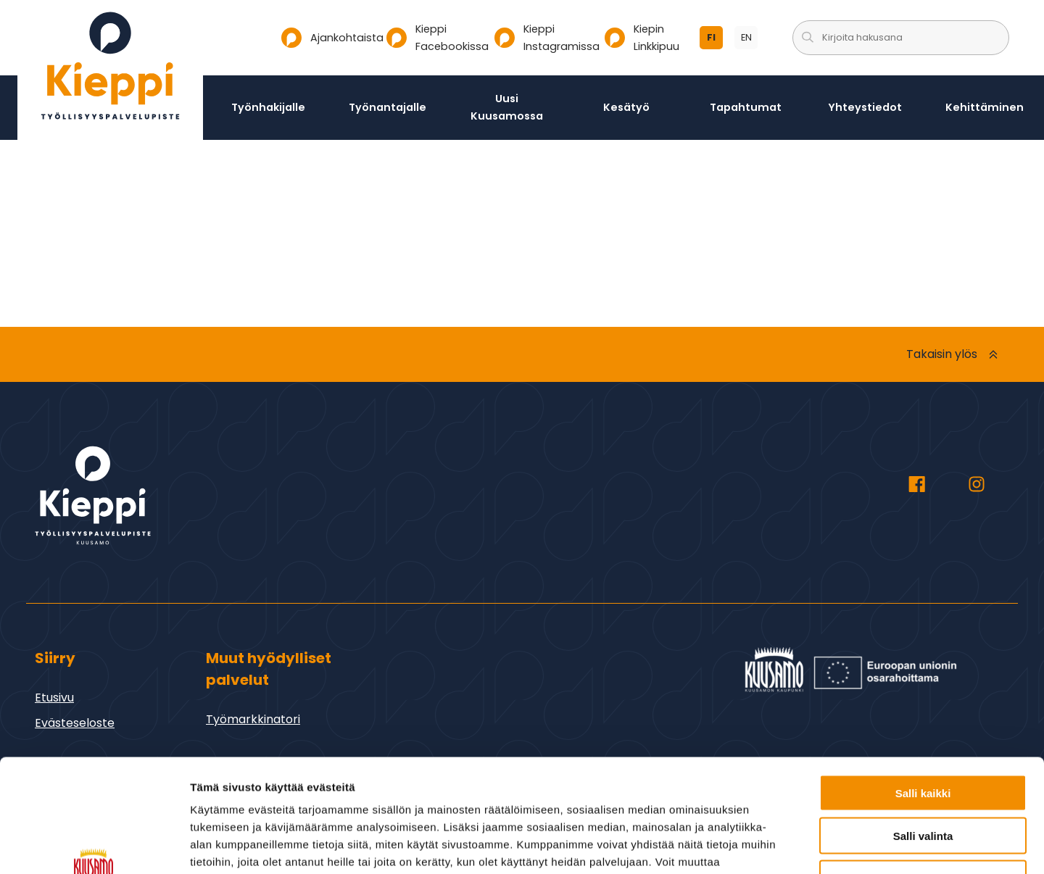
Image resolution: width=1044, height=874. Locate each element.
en (749, 40)
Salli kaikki (923, 696)
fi (715, 40)
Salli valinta (923, 739)
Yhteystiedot (865, 107)
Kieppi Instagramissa (543, 38)
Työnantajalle (387, 107)
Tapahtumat (746, 107)
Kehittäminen (984, 107)
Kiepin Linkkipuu (642, 38)
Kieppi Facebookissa (434, 38)
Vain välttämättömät (922, 781)
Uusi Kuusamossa (507, 107)
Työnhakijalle (268, 107)
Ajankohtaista (328, 38)
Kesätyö (626, 107)
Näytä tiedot (775, 845)
